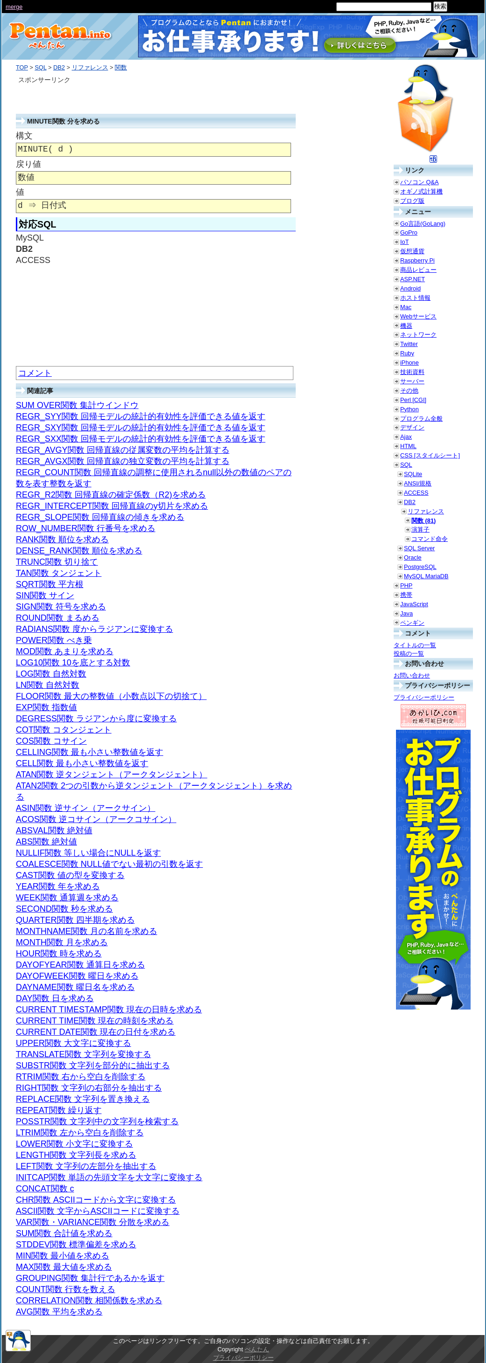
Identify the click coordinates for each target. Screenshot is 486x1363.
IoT (404, 241)
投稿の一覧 (409, 653)
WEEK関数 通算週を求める (67, 897)
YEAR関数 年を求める (58, 886)
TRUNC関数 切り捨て (57, 562)
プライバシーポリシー (424, 697)
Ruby (407, 353)
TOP (22, 67)
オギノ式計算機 (421, 191)
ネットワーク (418, 334)
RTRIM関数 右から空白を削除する (81, 1076)
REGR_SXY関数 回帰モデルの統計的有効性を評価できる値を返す (140, 427)
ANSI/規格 (417, 483)
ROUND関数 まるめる (57, 618)
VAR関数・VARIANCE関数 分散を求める (92, 1222)
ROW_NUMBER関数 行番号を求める (85, 528)
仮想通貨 (412, 251)
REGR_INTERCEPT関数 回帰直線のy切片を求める (112, 506)
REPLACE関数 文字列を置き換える (83, 1099)
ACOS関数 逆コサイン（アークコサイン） (96, 819)
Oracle (413, 557)
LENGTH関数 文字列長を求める (76, 1155)
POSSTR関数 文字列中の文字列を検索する (97, 1121)
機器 (406, 325)
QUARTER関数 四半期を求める (75, 920)
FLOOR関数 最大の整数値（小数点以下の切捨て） (111, 696)
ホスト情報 (415, 297)
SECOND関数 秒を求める (64, 908)
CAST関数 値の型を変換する (70, 875)
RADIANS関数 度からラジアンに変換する (94, 629)
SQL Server (419, 548)
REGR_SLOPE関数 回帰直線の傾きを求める (100, 517)
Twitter (409, 343)
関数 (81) (423, 520)
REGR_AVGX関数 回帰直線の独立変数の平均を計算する (122, 461)
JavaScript (414, 604)
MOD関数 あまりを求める (64, 651)
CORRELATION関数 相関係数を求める (89, 1300)
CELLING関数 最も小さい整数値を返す (89, 752)
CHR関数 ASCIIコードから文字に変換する (96, 1199)
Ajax (406, 436)
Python (409, 409)
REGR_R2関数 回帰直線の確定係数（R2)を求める (111, 494)
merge (14, 6)
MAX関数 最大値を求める (64, 1267)
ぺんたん (257, 1349)
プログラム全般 (421, 418)
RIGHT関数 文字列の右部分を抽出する (89, 1088)
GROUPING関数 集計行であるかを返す (90, 1278)
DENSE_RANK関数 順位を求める (79, 550)
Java (406, 613)
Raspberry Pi (417, 260)
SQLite (413, 473)
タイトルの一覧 (415, 645)
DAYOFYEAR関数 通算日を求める (80, 964)
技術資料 (412, 371)
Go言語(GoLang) (422, 223)
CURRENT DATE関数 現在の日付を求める (95, 1032)
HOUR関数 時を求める (59, 953)
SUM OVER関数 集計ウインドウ (77, 405)
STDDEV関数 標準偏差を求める (76, 1244)
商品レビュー (418, 269)
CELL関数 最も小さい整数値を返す (82, 763)
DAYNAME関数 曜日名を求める (75, 987)
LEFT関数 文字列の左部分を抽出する (86, 1166)
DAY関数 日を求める (55, 998)
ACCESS (416, 492)
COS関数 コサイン (51, 741)
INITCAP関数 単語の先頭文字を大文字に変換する (109, 1177)
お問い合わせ (412, 675)
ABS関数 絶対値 (46, 841)
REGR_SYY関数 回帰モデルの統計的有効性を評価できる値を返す (140, 416)
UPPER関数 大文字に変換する (73, 1043)
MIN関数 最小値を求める (62, 1255)
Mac (405, 307)
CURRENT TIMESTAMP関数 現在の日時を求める (109, 1009)
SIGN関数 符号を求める (61, 606)
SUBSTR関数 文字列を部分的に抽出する (93, 1065)
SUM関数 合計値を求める (64, 1233)
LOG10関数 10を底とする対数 (73, 662)
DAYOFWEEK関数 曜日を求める (77, 976)
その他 (409, 390)
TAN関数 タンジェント (59, 573)
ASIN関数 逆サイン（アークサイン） (85, 808)
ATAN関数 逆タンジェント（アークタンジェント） (111, 774)
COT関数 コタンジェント (63, 729)
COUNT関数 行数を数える (65, 1289)
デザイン (412, 427)
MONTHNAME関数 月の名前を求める (86, 931)
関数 (121, 67)
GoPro (408, 232)
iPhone (409, 362)
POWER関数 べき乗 (54, 640)
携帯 (406, 594)
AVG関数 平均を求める (59, 1311)
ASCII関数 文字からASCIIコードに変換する (98, 1211)
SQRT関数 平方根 (49, 584)
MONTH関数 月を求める (62, 942)
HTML (408, 446)
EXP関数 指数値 (46, 707)
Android (410, 288)
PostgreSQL (420, 566)
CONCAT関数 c (45, 1188)
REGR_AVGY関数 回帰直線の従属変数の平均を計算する (122, 450)
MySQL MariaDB (426, 576)
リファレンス (90, 67)
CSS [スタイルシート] (430, 455)
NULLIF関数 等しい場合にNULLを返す (88, 853)
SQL (40, 67)
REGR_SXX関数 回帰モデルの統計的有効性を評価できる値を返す (140, 438)
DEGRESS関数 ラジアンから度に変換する (96, 718)
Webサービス (418, 316)
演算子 (420, 529)
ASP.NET (412, 279)
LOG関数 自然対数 (51, 673)
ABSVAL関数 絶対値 (54, 830)
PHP (406, 585)
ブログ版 (412, 200)
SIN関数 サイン (45, 595)
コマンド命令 (429, 538)
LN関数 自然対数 (47, 685)
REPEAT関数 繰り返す (59, 1110)
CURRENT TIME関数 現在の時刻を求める (95, 1020)
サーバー (412, 381)
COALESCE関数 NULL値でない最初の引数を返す (109, 864)
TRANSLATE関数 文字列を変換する (83, 1054)
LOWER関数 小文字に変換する (74, 1144)
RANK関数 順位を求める (62, 539)
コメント (35, 373)
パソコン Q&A (419, 182)
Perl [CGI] (413, 399)
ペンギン (412, 622)
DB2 (59, 67)
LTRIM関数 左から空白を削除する (80, 1132)
